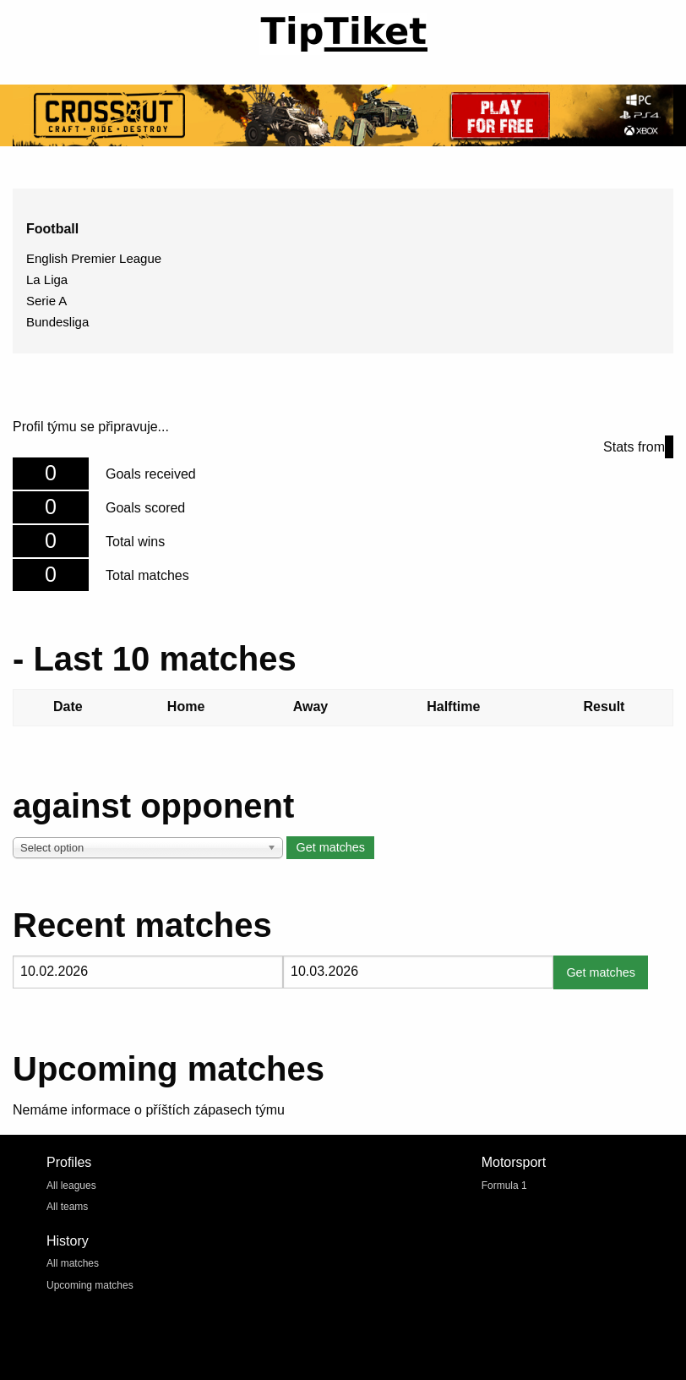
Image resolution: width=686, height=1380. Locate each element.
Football (52, 229)
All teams (67, 1207)
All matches (72, 1263)
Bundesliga (57, 322)
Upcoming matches (89, 1285)
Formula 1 (504, 1185)
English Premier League (93, 258)
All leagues (71, 1185)
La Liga (47, 279)
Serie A (46, 300)
